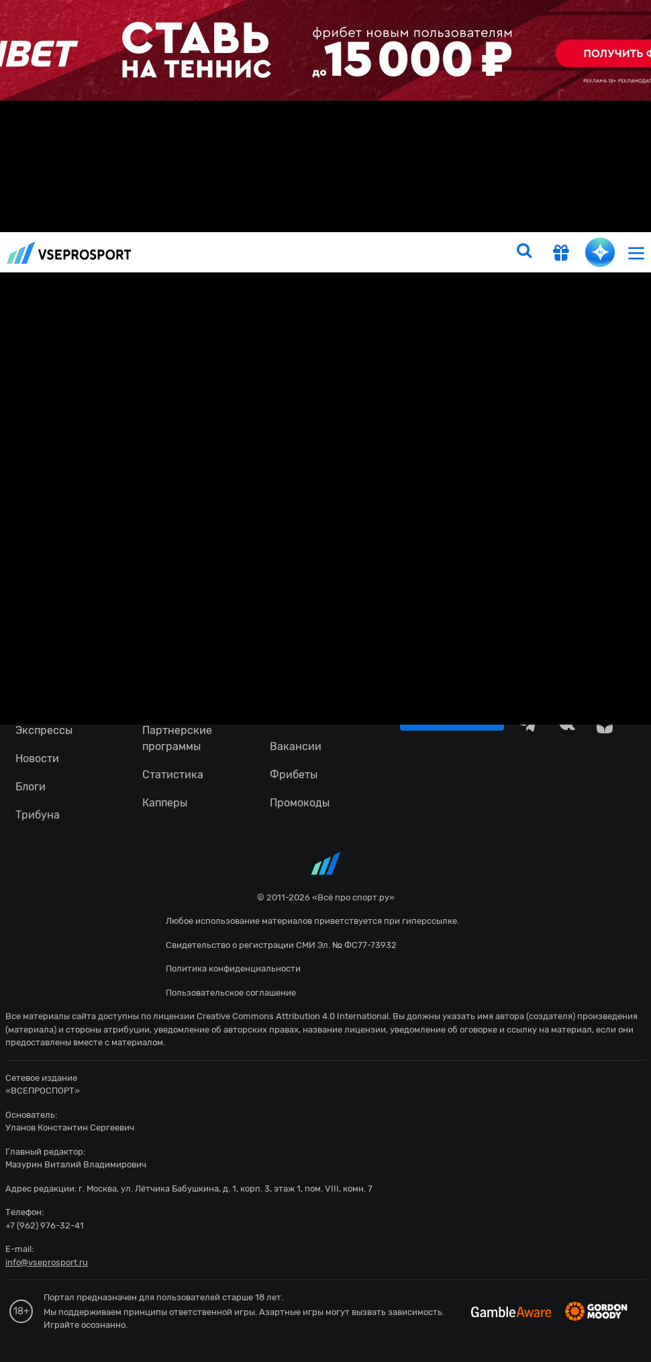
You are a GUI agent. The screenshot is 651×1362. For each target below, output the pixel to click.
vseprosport (69, 252)
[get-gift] (561, 254)
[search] (524, 252)
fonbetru (325, 681)
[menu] (636, 252)
